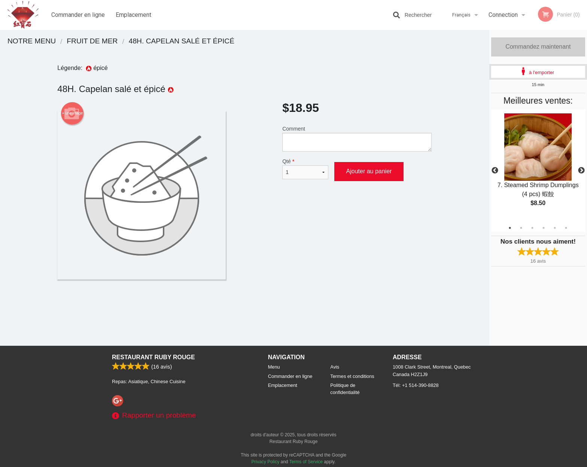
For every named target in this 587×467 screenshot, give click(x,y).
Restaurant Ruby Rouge (153, 357)
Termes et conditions (352, 376)
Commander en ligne (78, 14)
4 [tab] (543, 228)
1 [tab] (510, 228)
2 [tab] (521, 228)
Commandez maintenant (538, 46)
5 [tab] (555, 228)
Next (581, 170)
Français (461, 15)
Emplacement (133, 14)
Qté (305, 168)
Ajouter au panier (369, 171)
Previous (495, 170)
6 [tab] (566, 228)
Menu (274, 367)
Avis (334, 367)
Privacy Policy (266, 461)
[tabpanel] (538, 166)
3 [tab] (532, 228)
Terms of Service (306, 461)
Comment (357, 139)
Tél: (416, 385)
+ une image (72, 113)
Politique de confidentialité (344, 388)
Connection (503, 14)
